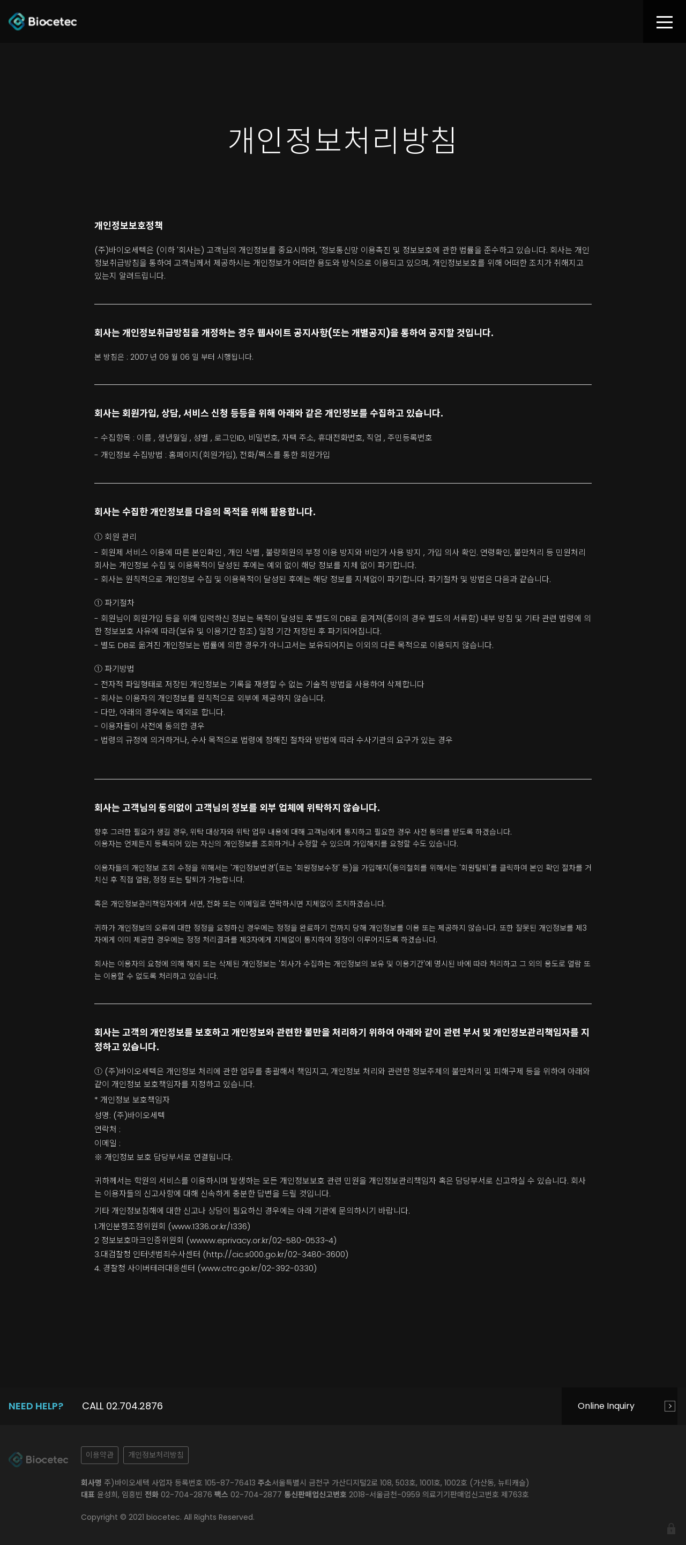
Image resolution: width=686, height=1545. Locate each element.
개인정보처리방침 (156, 1455)
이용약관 (100, 1455)
